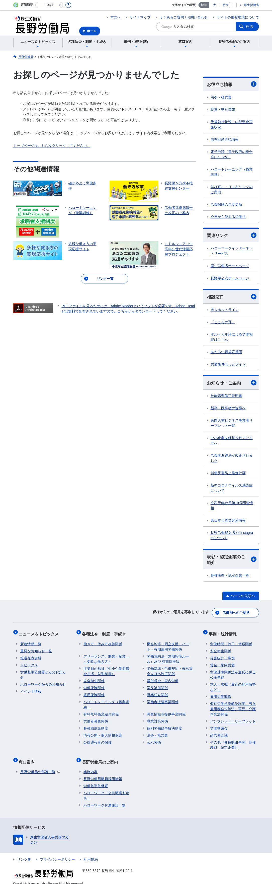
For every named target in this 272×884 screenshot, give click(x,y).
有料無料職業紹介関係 (101, 711)
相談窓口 (231, 297)
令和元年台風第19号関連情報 (232, 506)
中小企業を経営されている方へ (232, 441)
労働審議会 (219, 726)
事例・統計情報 (224, 633)
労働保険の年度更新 (226, 205)
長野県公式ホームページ (230, 279)
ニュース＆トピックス (40, 633)
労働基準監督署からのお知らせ (43, 672)
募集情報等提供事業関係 (166, 711)
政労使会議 (219, 733)
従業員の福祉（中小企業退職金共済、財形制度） (106, 668)
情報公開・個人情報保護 (102, 733)
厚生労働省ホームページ (230, 267)
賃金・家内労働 (222, 662)
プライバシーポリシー (57, 853)
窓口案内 (28, 757)
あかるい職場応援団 (226, 353)
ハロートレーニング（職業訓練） (232, 172)
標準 (204, 5)
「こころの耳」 (223, 323)
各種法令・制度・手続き (105, 633)
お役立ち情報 (231, 84)
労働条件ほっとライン (228, 365)
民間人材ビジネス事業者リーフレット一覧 (232, 424)
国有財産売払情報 (225, 140)
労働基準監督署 (95, 780)
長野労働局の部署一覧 (40, 766)
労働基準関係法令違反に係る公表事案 (233, 672)
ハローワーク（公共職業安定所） (106, 789)
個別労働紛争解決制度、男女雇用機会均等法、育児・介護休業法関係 (233, 706)
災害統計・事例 (222, 655)
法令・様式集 (221, 98)
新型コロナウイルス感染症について (232, 489)
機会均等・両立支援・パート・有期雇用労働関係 (168, 644)
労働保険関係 (94, 685)
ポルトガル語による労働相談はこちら (232, 338)
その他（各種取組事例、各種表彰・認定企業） (233, 742)
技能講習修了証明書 (226, 397)
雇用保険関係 (94, 692)
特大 (226, 5)
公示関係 (154, 740)
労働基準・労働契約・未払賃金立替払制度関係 (170, 668)
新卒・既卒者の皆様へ (228, 409)
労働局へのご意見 (236, 613)
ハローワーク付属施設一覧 (104, 799)
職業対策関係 (157, 718)
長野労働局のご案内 (101, 757)
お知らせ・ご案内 (231, 384)
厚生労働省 (251, 5)
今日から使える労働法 (228, 217)
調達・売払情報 (223, 110)
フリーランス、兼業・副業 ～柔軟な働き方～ (106, 656)
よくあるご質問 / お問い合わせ (183, 17)
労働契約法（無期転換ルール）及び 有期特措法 (168, 656)
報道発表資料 (30, 655)
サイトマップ (140, 17)
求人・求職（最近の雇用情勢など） (233, 684)
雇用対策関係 (220, 694)
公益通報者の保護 (97, 740)
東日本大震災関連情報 (228, 522)
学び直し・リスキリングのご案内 (232, 189)
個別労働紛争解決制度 (164, 726)
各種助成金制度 (95, 726)
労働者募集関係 (95, 718)
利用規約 (91, 853)
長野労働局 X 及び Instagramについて (232, 536)
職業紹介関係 (157, 692)
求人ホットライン (225, 311)
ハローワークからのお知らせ (43, 682)
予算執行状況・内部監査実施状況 (232, 124)
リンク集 (24, 853)
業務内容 (90, 766)
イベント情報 (30, 689)
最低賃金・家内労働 (162, 678)
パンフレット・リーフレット (233, 718)
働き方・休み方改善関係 (102, 641)
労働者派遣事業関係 (162, 699)
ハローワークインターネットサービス (232, 251)
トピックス (29, 662)
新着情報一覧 (30, 641)
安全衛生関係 (94, 678)
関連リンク (231, 235)
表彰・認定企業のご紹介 (231, 561)
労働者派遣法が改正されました (232, 459)
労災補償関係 (157, 685)
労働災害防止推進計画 (228, 474)
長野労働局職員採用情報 (102, 773)
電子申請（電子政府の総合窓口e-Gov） (232, 154)
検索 (250, 27)
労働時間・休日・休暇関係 (231, 641)
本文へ (115, 17)
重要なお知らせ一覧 (36, 648)
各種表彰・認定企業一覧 (230, 577)
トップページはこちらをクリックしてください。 (51, 146)
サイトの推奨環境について (238, 17)
